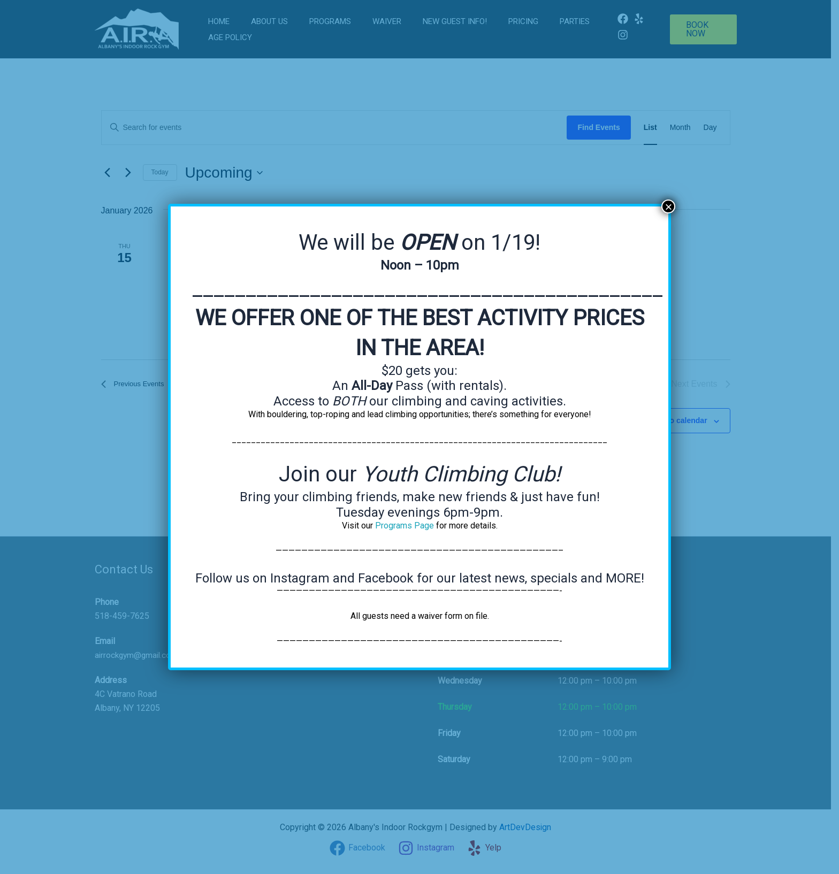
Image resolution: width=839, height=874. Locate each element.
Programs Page (404, 525)
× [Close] (668, 206)
